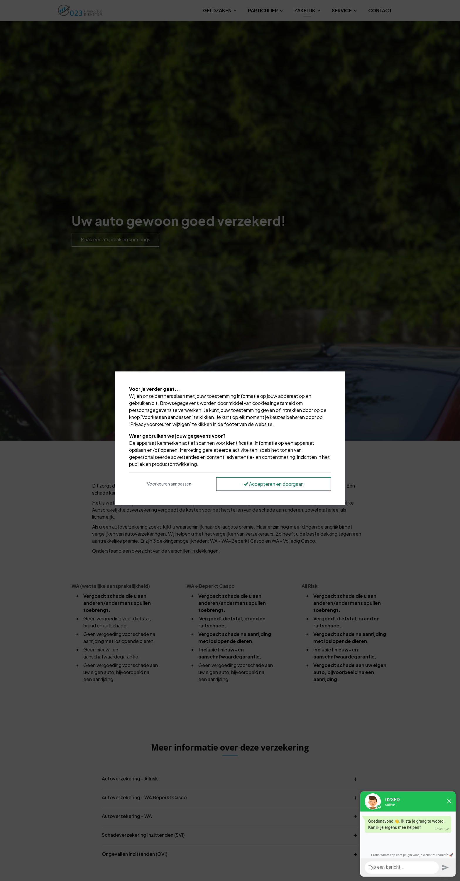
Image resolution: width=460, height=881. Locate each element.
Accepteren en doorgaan (273, 484)
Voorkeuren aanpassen (169, 483)
